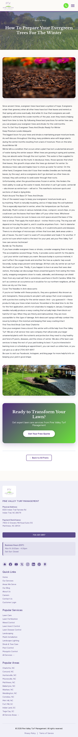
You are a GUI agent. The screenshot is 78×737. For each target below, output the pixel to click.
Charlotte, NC (8, 668)
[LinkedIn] (33, 564)
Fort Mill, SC (7, 704)
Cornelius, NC (8, 697)
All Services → (8, 655)
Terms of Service (46, 733)
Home (5, 577)
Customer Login (9, 602)
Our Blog (6, 588)
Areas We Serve (9, 584)
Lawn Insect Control (11, 626)
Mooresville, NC (9, 679)
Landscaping (7, 633)
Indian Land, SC (8, 708)
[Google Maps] (45, 564)
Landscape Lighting (10, 641)
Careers (5, 595)
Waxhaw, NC (7, 690)
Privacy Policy (30, 733)
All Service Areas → (10, 715)
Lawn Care (7, 615)
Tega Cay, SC (8, 711)
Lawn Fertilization (10, 619)
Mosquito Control (10, 651)
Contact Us (7, 599)
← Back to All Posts (39, 458)
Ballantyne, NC (8, 686)
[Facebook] (10, 564)
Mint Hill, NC (7, 700)
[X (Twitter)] (22, 564)
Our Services (7, 581)
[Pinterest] (39, 564)
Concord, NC (8, 672)
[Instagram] (27, 564)
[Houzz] (4, 564)
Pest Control (8, 648)
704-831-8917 (39, 535)
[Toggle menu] (73, 5)
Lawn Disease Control (11, 630)
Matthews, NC (8, 682)
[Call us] (66, 5)
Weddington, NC (9, 693)
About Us (6, 591)
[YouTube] (16, 564)
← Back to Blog (39, 20)
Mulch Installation (9, 637)
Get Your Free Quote (39, 433)
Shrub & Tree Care (10, 644)
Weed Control (8, 622)
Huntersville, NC (9, 675)
